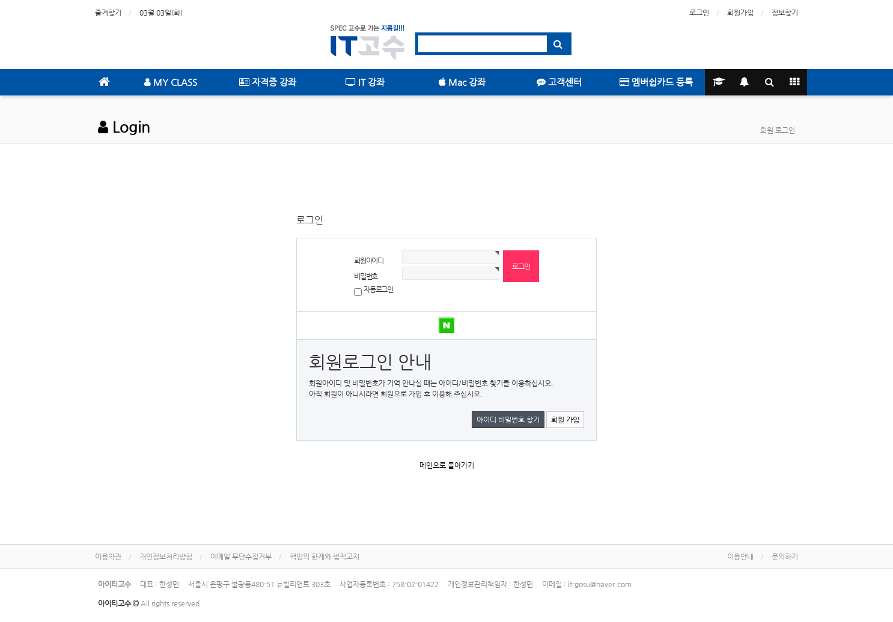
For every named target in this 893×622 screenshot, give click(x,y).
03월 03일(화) (161, 12)
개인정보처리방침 (165, 556)
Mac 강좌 (462, 82)
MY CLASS (170, 82)
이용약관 (108, 556)
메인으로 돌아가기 (446, 465)
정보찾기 (785, 12)
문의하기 (785, 556)
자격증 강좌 (267, 82)
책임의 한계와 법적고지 (324, 556)
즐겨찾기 (108, 12)
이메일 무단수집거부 (241, 556)
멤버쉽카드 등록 (656, 82)
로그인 (699, 12)
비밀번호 (365, 276)
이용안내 (740, 556)
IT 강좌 (365, 82)
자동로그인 (378, 289)
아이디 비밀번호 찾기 (508, 419)
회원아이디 (368, 260)
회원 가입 (565, 419)
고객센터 (559, 82)
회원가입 (740, 12)
